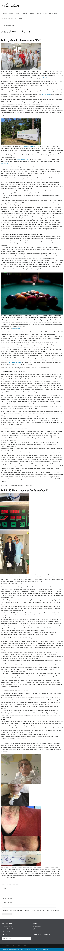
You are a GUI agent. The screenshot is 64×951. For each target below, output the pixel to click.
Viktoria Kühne (46, 78)
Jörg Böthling (16, 328)
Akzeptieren (52, 949)
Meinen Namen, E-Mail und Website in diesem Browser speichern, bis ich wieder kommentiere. (31, 910)
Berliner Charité (46, 94)
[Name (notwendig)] (29, 898)
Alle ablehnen (58, 949)
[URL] (29, 906)
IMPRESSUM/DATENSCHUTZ (42, 934)
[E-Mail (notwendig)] (29, 902)
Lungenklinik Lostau (23, 159)
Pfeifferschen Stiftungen (31, 146)
